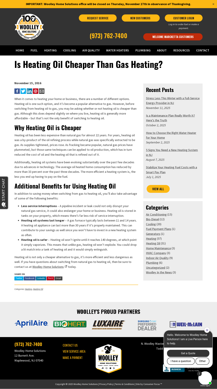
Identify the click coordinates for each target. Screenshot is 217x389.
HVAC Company (156, 253)
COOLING (70, 50)
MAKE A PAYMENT (72, 357)
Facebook (28, 278)
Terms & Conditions (124, 384)
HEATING (51, 50)
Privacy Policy (106, 384)
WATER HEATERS (117, 50)
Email (57, 278)
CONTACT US (69, 345)
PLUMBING (143, 50)
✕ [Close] (213, 4)
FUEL (34, 50)
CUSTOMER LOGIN (184, 18)
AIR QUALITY (91, 50)
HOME (21, 50)
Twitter (18, 278)
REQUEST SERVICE (97, 18)
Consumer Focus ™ (152, 384)
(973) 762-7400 (108, 35)
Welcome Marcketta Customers (173, 37)
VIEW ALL (158, 189)
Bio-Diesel (152, 219)
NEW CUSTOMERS (141, 18)
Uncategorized (156, 268)
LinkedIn (40, 278)
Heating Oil (37, 289)
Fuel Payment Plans (159, 229)
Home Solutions (32, 267)
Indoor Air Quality (157, 258)
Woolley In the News (159, 272)
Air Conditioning (156, 214)
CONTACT (202, 50)
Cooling (151, 224)
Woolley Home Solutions (85, 384)
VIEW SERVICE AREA (73, 351)
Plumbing (152, 263)
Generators (153, 234)
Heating (27, 289)
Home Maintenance (158, 248)
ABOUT (162, 50)
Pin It (49, 278)
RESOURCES (181, 50)
